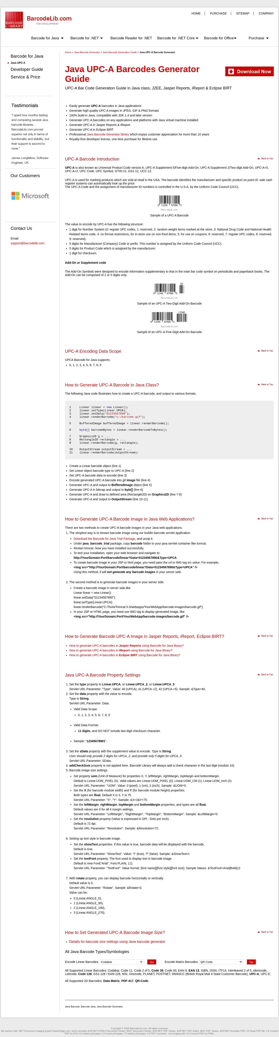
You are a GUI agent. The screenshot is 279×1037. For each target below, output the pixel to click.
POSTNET (163, 974)
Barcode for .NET (84, 38)
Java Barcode (72, 1006)
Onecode (135, 974)
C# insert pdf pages (112, 1033)
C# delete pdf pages (135, 1033)
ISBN (204, 970)
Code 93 (171, 970)
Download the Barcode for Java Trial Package (104, 538)
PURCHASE (218, 13)
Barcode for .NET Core (176, 38)
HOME (196, 13)
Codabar (113, 970)
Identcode (260, 970)
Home (68, 52)
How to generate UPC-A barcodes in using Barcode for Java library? (126, 645)
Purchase (256, 38)
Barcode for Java (45, 38)
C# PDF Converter (157, 1033)
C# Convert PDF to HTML (200, 1033)
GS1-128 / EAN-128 (106, 974)
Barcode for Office (219, 38)
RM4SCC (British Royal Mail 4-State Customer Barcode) (210, 974)
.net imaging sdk (176, 1033)
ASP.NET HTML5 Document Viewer (106, 1031)
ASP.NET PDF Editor (188, 1031)
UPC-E (265, 974)
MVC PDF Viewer (209, 1031)
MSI (124, 974)
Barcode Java (88, 1006)
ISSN (213, 970)
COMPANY (266, 13)
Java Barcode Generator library (108, 134)
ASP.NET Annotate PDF (232, 1031)
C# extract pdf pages (90, 1033)
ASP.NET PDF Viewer (163, 1031)
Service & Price (25, 77)
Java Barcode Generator (87, 52)
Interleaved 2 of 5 (239, 970)
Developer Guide (27, 69)
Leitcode (70, 974)
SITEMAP (242, 13)
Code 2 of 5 (142, 970)
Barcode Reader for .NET (131, 38)
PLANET (148, 974)
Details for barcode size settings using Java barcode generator (117, 941)
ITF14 (222, 970)
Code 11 (126, 970)
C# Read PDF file (255, 1031)
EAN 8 (182, 970)
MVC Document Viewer (139, 1031)
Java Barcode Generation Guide (120, 52)
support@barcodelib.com (27, 243)
